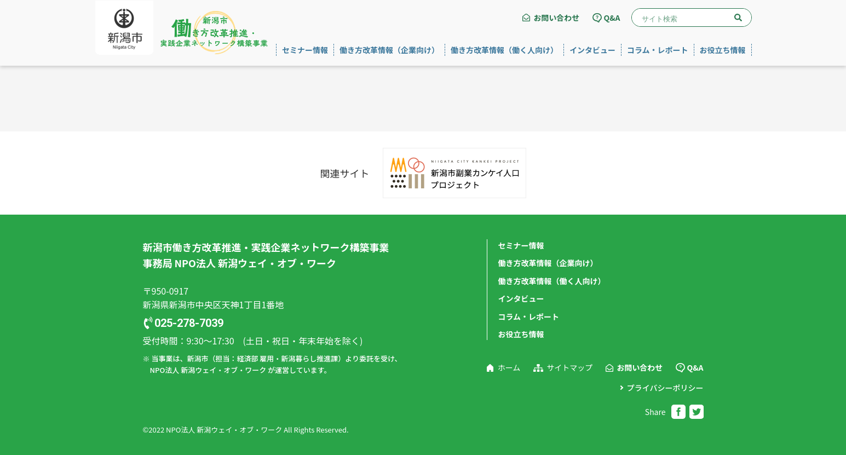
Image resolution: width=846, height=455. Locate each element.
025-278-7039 (188, 323)
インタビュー (592, 49)
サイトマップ (569, 367)
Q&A (611, 17)
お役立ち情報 (723, 49)
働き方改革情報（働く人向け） (504, 49)
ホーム (509, 367)
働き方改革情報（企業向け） (389, 49)
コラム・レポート (657, 49)
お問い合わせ (556, 17)
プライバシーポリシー (665, 387)
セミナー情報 (305, 49)
